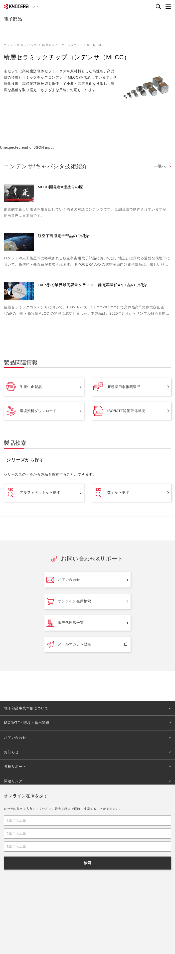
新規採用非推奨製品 (117, 387)
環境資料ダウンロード (31, 411)
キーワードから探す (19, 878)
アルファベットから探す (33, 493)
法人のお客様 (26, 819)
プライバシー (86, 908)
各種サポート (15, 767)
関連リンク (13, 781)
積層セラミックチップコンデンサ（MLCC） (74, 45)
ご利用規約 (62, 908)
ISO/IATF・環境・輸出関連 (26, 723)
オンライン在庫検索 (68, 601)
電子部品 (45, 819)
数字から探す (111, 493)
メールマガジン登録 (68, 644)
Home (8, 819)
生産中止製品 (24, 387)
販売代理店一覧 (65, 623)
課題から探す (102, 878)
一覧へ (161, 166)
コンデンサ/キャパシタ (20, 45)
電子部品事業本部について (26, 708)
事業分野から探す (105, 866)
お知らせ (11, 752)
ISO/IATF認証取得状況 (119, 411)
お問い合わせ (63, 580)
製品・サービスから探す (22, 866)
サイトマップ (111, 908)
